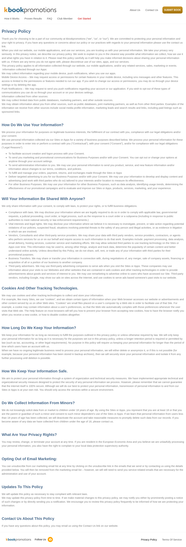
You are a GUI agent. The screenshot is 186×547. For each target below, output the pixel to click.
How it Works (11, 18)
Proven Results (33, 18)
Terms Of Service (172, 539)
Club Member (65, 18)
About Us (133, 10)
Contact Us (150, 10)
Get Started (84, 18)
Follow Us (40, 539)
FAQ (49, 18)
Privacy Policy (149, 539)
